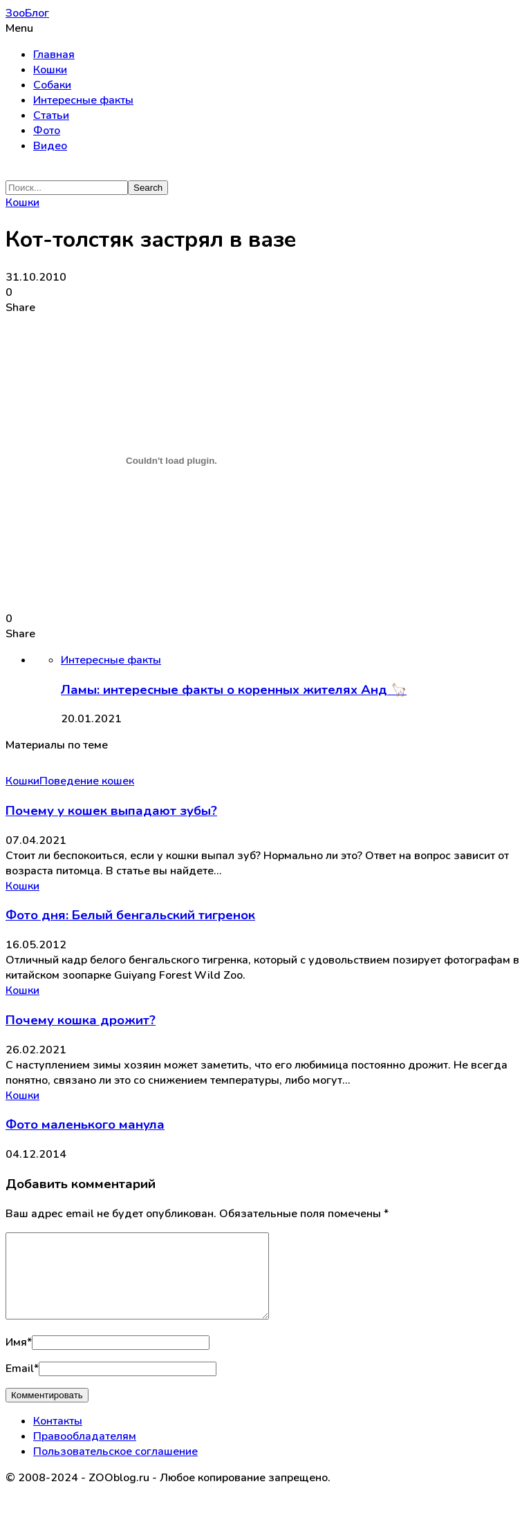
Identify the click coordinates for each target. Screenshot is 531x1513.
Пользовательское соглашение (115, 1468)
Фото (46, 130)
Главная (54, 54)
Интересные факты (83, 100)
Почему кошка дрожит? (81, 1020)
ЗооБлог (27, 13)
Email (22, 1385)
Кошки (50, 69)
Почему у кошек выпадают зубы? (111, 811)
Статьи (51, 115)
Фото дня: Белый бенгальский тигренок (130, 915)
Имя (19, 1358)
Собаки (52, 85)
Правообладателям (84, 1452)
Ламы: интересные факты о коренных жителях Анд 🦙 (234, 690)
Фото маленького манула (85, 1125)
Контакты (57, 1437)
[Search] (67, 187)
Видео (50, 145)
